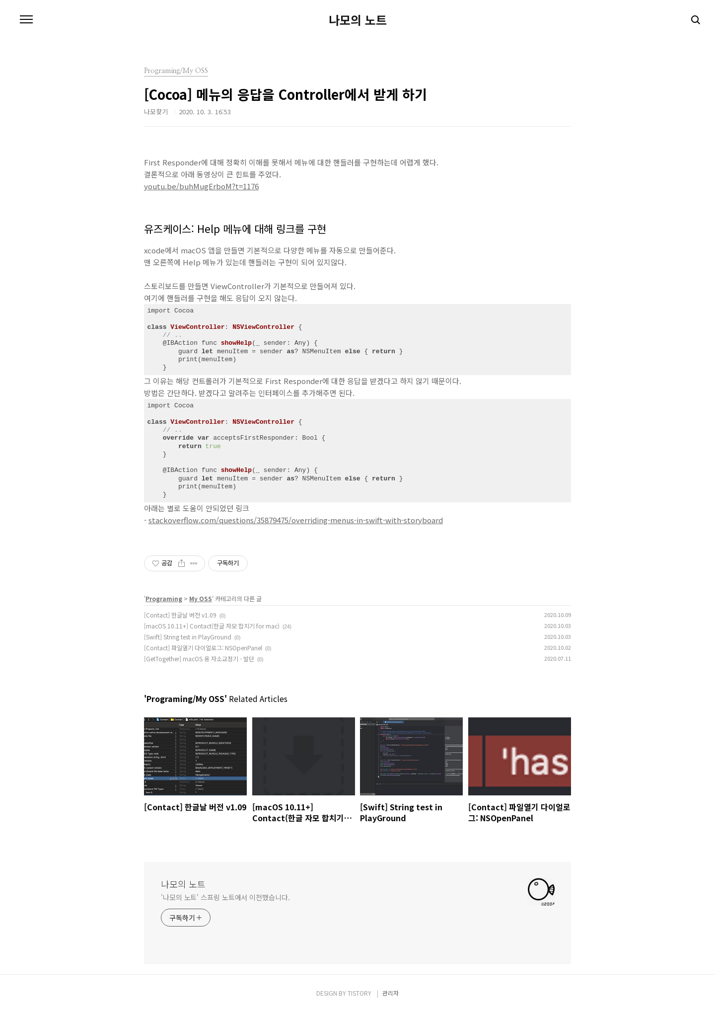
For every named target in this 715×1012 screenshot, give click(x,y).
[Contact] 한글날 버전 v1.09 (180, 615)
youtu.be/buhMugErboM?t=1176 (201, 186)
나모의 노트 (358, 20)
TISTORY (359, 993)
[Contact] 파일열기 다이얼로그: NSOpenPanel (203, 647)
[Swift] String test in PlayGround (187, 636)
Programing (163, 598)
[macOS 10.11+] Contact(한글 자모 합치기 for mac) (212, 626)
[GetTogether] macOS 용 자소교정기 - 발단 (199, 658)
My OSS (200, 598)
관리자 (390, 993)
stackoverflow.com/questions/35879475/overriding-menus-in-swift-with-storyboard (295, 520)
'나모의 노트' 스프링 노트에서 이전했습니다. (225, 897)
